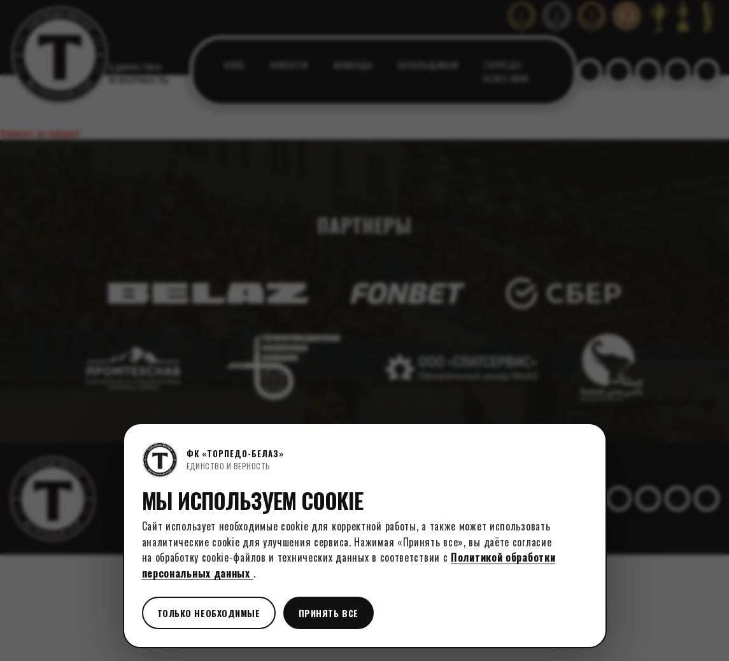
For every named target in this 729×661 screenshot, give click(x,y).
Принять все (328, 613)
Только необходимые (208, 613)
